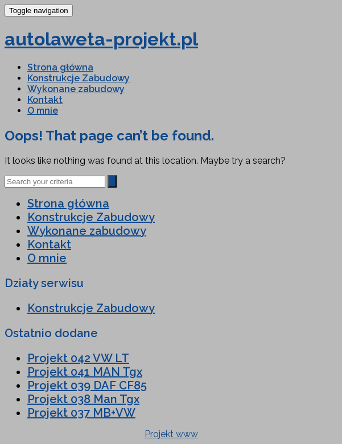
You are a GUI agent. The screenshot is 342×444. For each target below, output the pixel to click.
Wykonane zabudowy (76, 89)
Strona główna (60, 67)
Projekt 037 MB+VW (81, 413)
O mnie (42, 110)
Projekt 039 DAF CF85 (87, 385)
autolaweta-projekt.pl (101, 38)
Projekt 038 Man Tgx (83, 399)
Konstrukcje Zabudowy (78, 78)
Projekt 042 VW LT (78, 358)
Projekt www (171, 434)
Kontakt (45, 99)
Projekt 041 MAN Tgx (84, 372)
